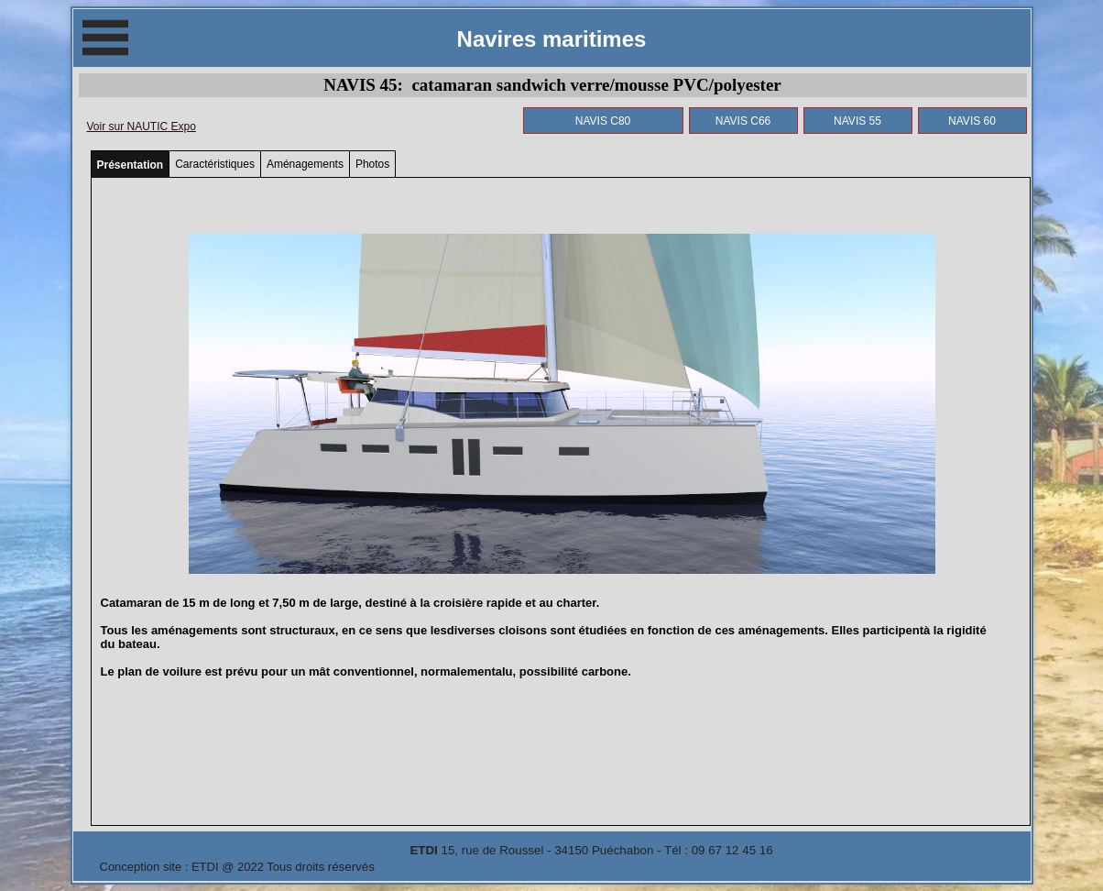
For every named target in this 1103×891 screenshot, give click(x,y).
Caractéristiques (215, 164)
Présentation (130, 165)
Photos (372, 164)
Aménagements (305, 164)
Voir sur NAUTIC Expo (141, 126)
